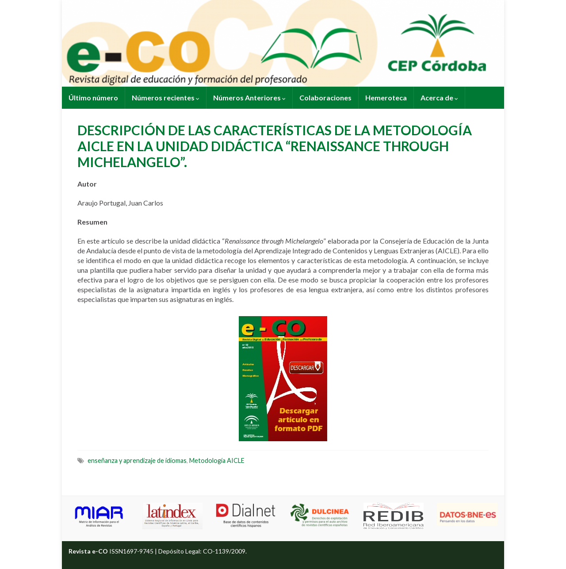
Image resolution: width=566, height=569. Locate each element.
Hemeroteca (386, 97)
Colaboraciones (325, 97)
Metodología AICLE (217, 460)
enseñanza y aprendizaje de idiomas (137, 460)
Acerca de (439, 97)
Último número (93, 97)
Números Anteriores (249, 97)
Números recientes (165, 97)
